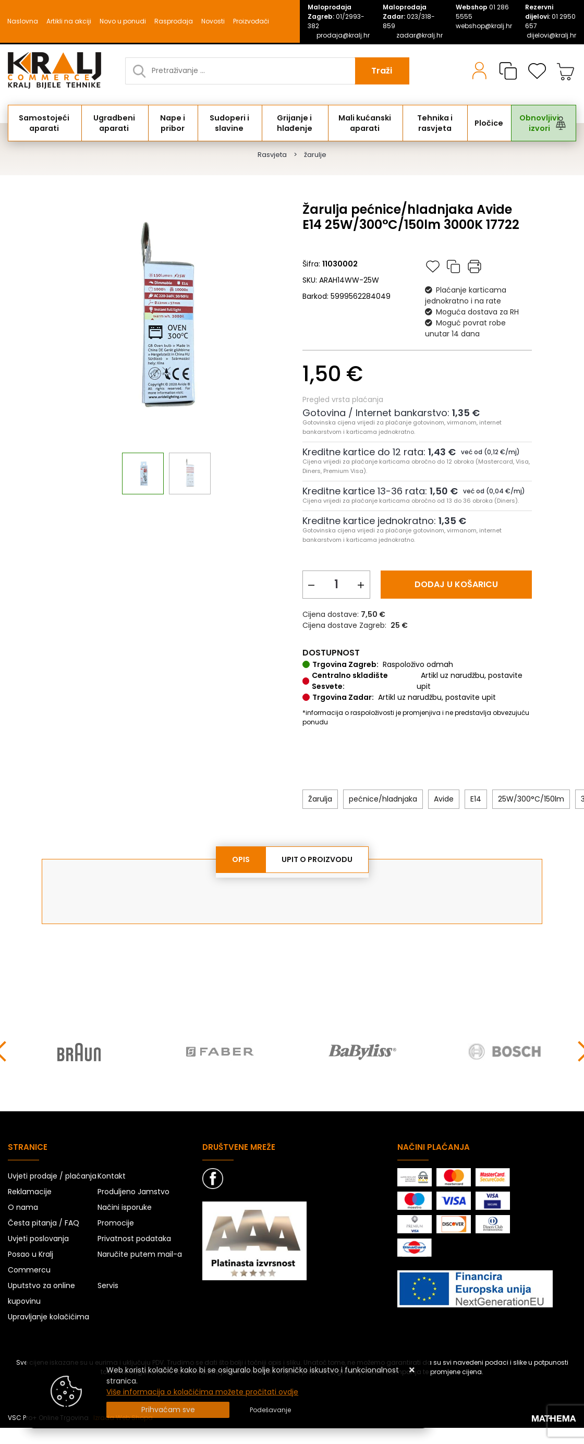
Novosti (213, 21)
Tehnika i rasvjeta (437, 123)
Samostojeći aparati (45, 123)
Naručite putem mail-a (140, 1254)
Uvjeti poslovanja (38, 1239)
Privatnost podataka (134, 1239)
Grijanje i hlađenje (296, 123)
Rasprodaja (173, 21)
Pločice (490, 123)
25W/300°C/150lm (531, 799)
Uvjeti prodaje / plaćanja (52, 1176)
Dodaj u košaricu (456, 584)
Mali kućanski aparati (367, 123)
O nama (23, 1208)
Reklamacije (30, 1192)
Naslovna (22, 21)
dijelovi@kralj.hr (551, 35)
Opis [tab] (241, 859)
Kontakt (112, 1176)
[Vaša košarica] (565, 70)
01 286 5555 (482, 12)
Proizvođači (251, 21)
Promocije (116, 1223)
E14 (475, 799)
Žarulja (320, 799)
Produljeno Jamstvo (133, 1192)
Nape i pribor (175, 123)
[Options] (270, 1410)
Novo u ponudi (123, 21)
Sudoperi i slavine (231, 123)
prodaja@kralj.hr (343, 35)
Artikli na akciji (68, 21)
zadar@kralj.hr (419, 35)
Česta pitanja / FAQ (43, 1223)
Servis (108, 1286)
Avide (444, 799)
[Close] (167, 1410)
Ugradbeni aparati (115, 123)
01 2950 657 (550, 16)
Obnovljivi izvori (538, 123)
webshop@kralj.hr (484, 25)
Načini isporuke (125, 1208)
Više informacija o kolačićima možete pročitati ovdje (202, 1392)
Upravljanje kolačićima (48, 1317)
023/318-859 (409, 16)
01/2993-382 (336, 16)
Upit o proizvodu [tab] (317, 859)
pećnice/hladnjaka (383, 799)
